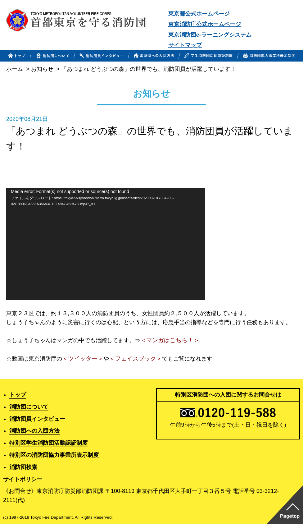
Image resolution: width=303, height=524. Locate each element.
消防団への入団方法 (34, 431)
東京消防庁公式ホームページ (204, 24)
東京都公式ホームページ (199, 14)
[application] (105, 244)
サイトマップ (185, 45)
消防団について (28, 407)
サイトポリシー (22, 479)
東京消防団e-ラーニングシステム (209, 35)
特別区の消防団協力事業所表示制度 (54, 455)
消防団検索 (23, 467)
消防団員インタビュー (37, 419)
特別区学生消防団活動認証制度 (48, 443)
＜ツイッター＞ (82, 358)
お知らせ (42, 69)
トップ (17, 395)
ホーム (14, 69)
